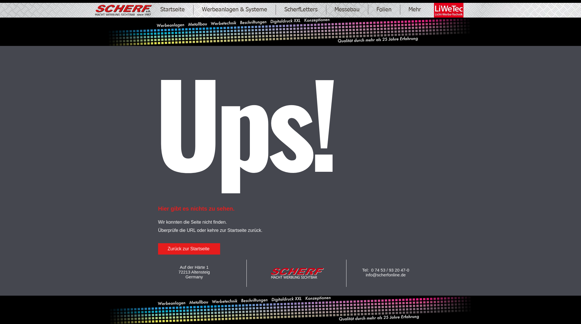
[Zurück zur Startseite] (189, 249)
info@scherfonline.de (386, 274)
